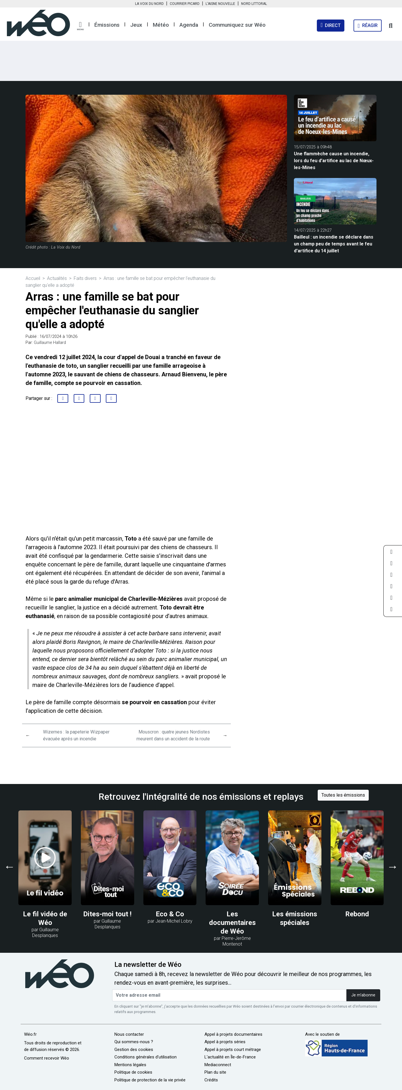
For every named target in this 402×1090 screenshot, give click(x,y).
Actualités (57, 278)
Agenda (188, 25)
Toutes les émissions (343, 795)
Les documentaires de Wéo (232, 922)
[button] (80, 26)
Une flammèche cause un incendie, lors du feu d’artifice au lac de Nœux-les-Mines (334, 160)
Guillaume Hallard (50, 342)
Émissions (107, 25)
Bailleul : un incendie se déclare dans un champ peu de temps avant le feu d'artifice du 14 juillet (333, 243)
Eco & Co (170, 914)
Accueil (33, 278)
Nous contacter (129, 1034)
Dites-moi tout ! (107, 914)
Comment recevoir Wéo (46, 1058)
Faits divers (85, 278)
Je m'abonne (363, 995)
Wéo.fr (30, 1034)
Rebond (357, 914)
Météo (161, 25)
